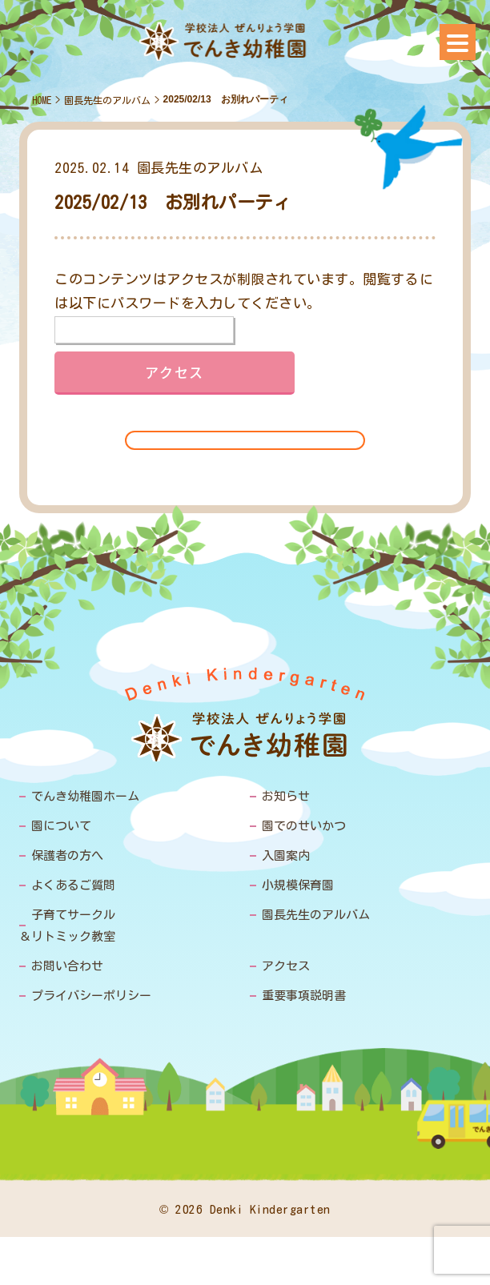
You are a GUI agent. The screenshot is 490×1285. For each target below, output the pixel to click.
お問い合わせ (67, 966)
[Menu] (458, 42)
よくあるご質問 (73, 885)
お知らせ (286, 796)
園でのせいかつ (304, 826)
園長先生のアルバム (107, 100)
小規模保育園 (298, 885)
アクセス (286, 966)
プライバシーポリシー (91, 996)
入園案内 (286, 855)
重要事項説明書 (304, 996)
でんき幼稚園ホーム (85, 796)
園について (61, 826)
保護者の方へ (67, 855)
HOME (41, 100)
